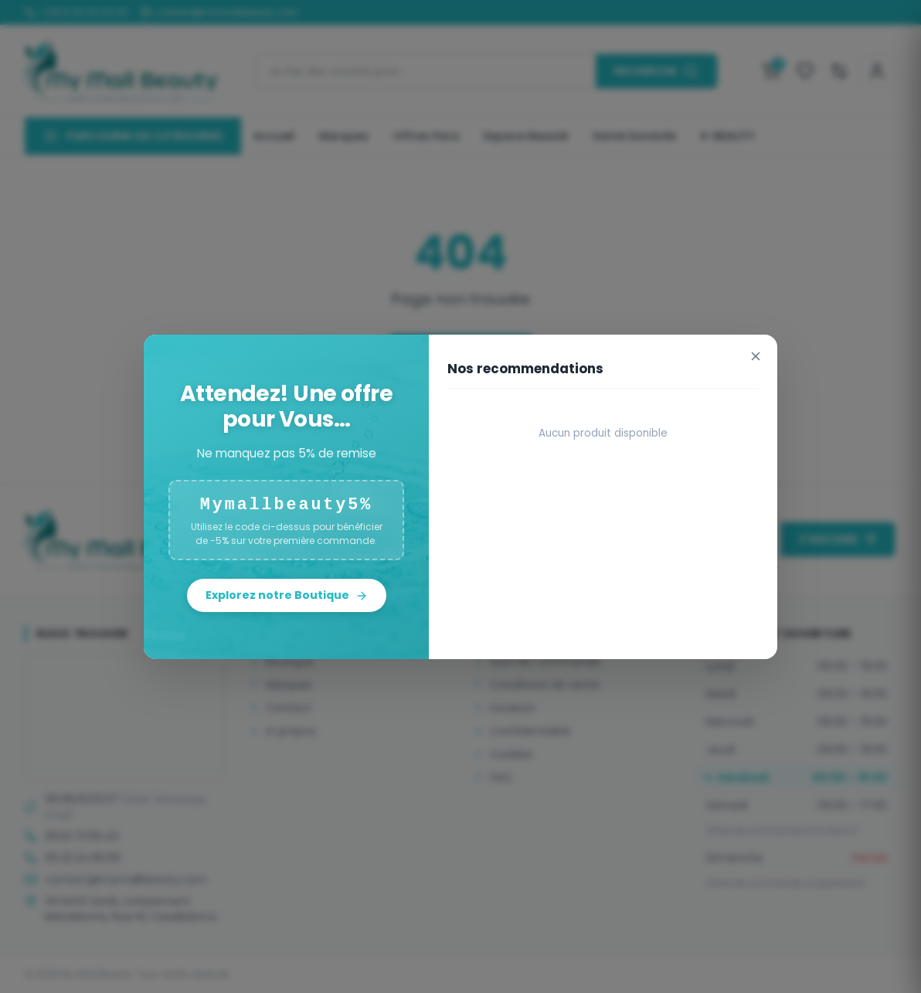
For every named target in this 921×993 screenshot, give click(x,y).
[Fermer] (755, 356)
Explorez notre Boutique (287, 595)
